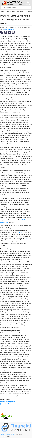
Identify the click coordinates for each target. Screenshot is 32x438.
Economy (20, 11)
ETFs (13, 11)
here (20, 232)
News (9, 11)
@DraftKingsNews (6, 404)
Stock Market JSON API (7, 434)
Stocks (3, 11)
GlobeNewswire (8, 29)
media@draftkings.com (7, 402)
